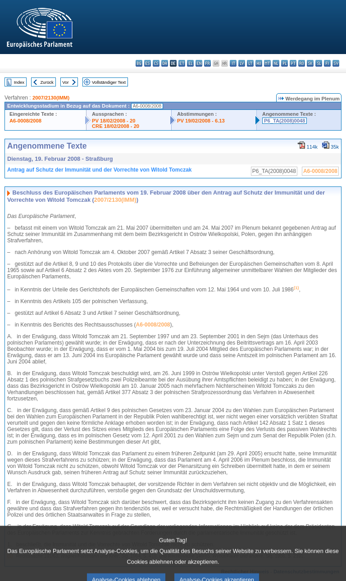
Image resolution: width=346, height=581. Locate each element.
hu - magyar (258, 63)
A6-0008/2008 (25, 120)
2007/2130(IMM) (50, 97)
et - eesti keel (181, 63)
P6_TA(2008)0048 (284, 120)
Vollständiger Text (109, 82)
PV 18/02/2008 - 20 (113, 120)
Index (19, 82)
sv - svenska (335, 63)
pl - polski (284, 63)
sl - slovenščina (318, 63)
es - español (147, 63)
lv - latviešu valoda (241, 63)
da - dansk (164, 63)
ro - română (301, 63)
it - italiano (233, 63)
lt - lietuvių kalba (250, 63)
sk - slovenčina (310, 63)
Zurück (47, 82)
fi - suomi (327, 63)
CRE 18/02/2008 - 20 (115, 126)
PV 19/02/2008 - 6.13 (201, 120)
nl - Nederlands (276, 63)
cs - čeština (156, 63)
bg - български (139, 63)
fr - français (207, 63)
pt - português (293, 63)
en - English (199, 63)
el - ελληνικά (190, 63)
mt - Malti (267, 63)
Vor (65, 82)
